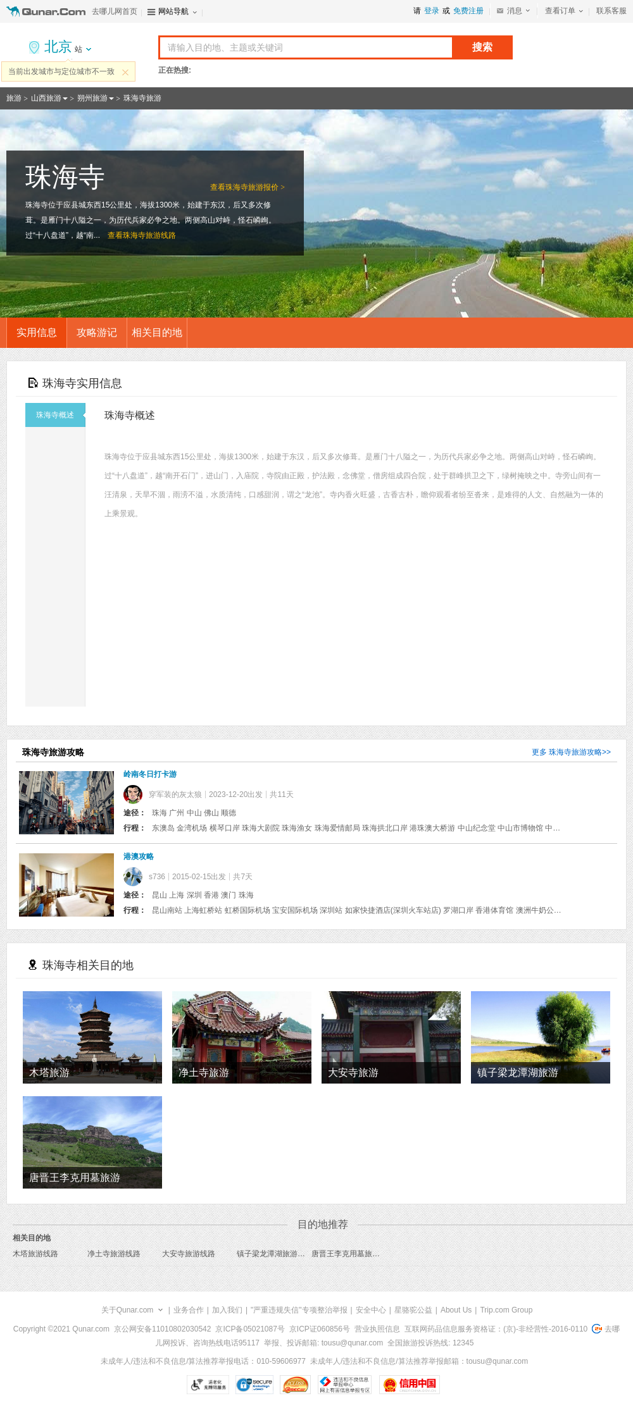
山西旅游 (46, 98)
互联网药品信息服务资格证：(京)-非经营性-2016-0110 (495, 1329)
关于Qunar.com (127, 1310)
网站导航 (173, 11)
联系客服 (611, 10)
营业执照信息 (377, 1329)
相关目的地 (157, 332)
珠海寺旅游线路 (149, 235)
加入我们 (227, 1310)
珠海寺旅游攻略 (575, 752)
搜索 (482, 47)
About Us (456, 1310)
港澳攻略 (138, 856)
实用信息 (36, 332)
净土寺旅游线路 (114, 1253)
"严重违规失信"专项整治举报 (299, 1310)
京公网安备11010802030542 (162, 1329)
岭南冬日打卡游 (150, 774)
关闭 (125, 72)
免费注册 (468, 10)
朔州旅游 (92, 98)
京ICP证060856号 (319, 1329)
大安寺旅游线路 (188, 1253)
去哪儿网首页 (114, 11)
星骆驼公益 (413, 1310)
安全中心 (371, 1310)
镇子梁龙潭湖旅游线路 (275, 1253)
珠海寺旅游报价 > (255, 187)
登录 (431, 10)
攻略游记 (97, 332)
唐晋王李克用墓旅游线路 (353, 1253)
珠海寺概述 (60, 415)
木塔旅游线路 (35, 1253)
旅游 (14, 98)
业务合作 (188, 1310)
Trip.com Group (506, 1310)
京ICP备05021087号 (249, 1329)
